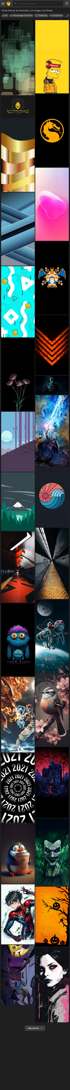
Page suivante (35, 1028)
